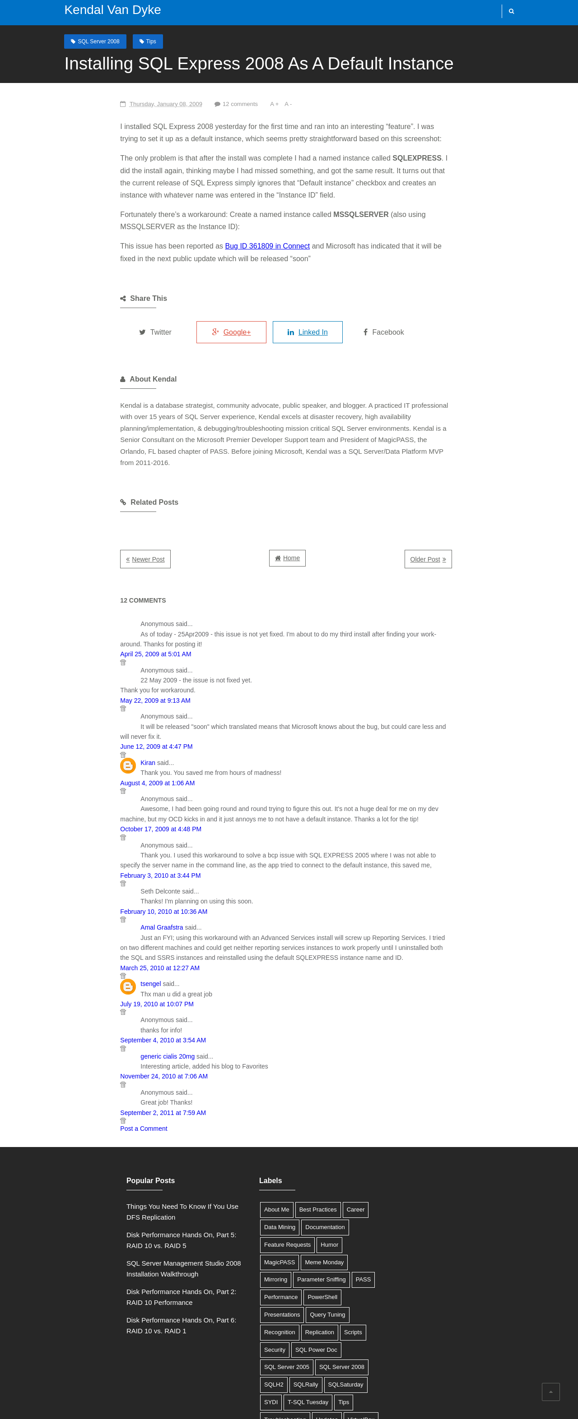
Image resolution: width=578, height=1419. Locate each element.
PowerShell (302, 1201)
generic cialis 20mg (95, 978)
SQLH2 (283, 1271)
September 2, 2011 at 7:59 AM (90, 1034)
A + (205, 103)
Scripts (266, 1236)
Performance (260, 1201)
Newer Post (75, 511)
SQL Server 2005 (293, 1254)
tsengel (78, 905)
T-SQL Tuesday (307, 1288)
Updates (281, 1306)
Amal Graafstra (89, 859)
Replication (233, 1236)
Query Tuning (282, 1219)
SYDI (270, 1288)
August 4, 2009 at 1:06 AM (84, 715)
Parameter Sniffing (324, 1184)
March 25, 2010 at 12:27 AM (87, 890)
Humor (284, 1166)
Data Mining (234, 1149)
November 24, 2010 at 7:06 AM (91, 998)
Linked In (278, 307)
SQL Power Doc (240, 1254)
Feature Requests (242, 1166)
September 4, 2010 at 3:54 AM (90, 962)
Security (296, 1236)
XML (258, 1324)
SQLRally (315, 1271)
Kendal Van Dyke (95, 10)
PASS (226, 1201)
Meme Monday (238, 1184)
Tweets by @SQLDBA (406, 1128)
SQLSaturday (236, 1288)
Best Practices (272, 1131)
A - (219, 103)
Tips (134, 40)
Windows (230, 1324)
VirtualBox (315, 1306)
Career (310, 1131)
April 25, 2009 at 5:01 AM (82, 596)
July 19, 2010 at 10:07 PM (84, 926)
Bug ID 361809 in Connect (194, 221)
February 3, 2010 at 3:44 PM (87, 807)
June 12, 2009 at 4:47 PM (83, 678)
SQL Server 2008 (82, 40)
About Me (231, 1131)
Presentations (237, 1219)
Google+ (184, 307)
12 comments (169, 103)
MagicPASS (318, 1166)
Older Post (497, 511)
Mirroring (278, 1184)
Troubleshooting (240, 1306)
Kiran (75, 694)
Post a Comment (70, 1050)
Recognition (325, 1219)
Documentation (279, 1149)
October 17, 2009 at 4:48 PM (88, 761)
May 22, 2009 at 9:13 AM (82, 642)
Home (291, 510)
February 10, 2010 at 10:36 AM (91, 843)
